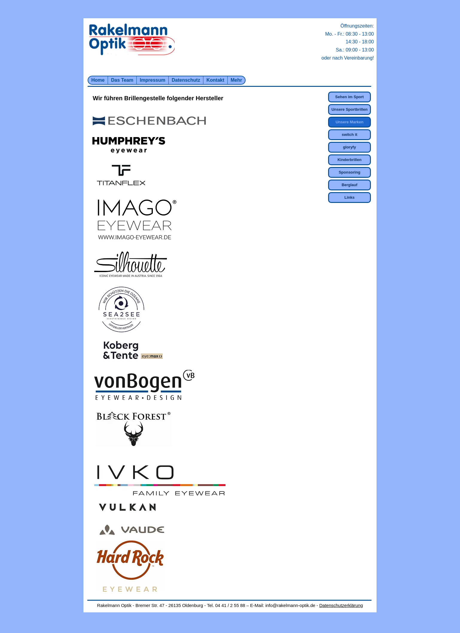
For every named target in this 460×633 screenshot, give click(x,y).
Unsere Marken (349, 122)
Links (350, 197)
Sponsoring (349, 172)
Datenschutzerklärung (341, 605)
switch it (349, 134)
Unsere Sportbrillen (349, 109)
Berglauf (349, 185)
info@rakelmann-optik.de (290, 605)
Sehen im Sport (349, 97)
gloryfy (349, 147)
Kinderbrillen (349, 159)
